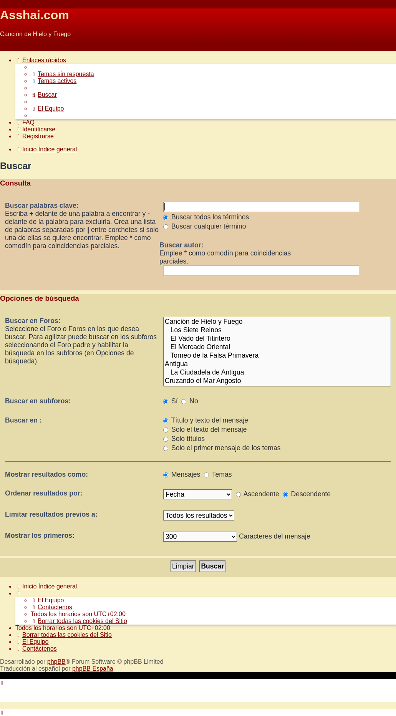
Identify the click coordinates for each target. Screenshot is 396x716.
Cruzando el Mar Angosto (277, 381)
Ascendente (257, 494)
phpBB (56, 661)
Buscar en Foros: (33, 321)
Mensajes (181, 474)
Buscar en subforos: (38, 401)
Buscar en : (23, 420)
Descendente (307, 494)
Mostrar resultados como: (46, 474)
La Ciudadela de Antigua (277, 372)
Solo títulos (184, 439)
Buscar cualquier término (204, 226)
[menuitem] (62, 74)
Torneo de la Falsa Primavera (277, 355)
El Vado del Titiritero (277, 339)
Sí (170, 401)
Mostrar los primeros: (40, 535)
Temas (218, 474)
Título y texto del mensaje (205, 420)
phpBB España (92, 668)
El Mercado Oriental (277, 347)
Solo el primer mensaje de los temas (221, 448)
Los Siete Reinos (277, 330)
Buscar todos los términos (206, 217)
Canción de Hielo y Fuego (277, 322)
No (189, 401)
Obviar (9, 47)
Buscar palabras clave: (42, 205)
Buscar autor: (181, 245)
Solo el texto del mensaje (205, 429)
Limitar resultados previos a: (51, 514)
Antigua (277, 364)
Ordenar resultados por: (43, 493)
